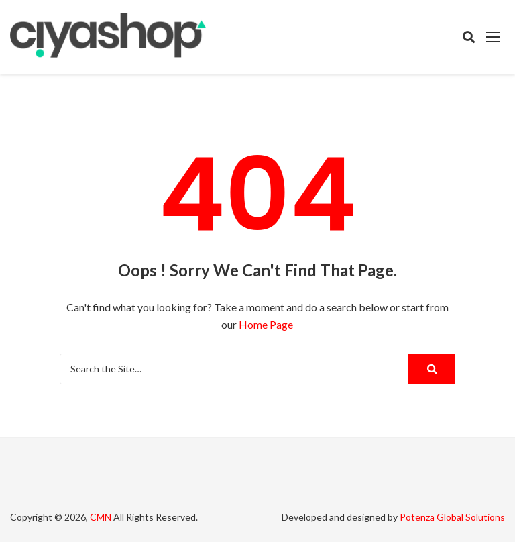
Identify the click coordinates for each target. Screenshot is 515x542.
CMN (100, 517)
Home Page (266, 324)
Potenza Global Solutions (452, 517)
